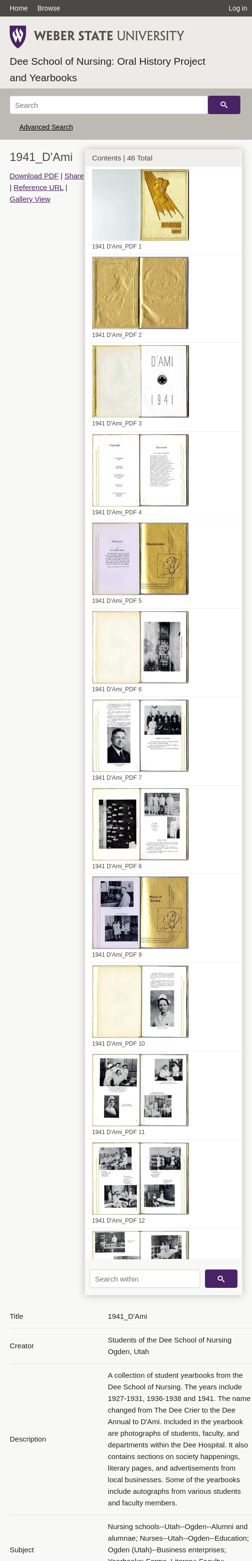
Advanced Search (46, 127)
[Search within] (145, 1278)
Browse (48, 8)
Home (19, 8)
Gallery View (30, 199)
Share (74, 176)
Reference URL (38, 187)
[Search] (109, 105)
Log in (238, 8)
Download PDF (34, 176)
